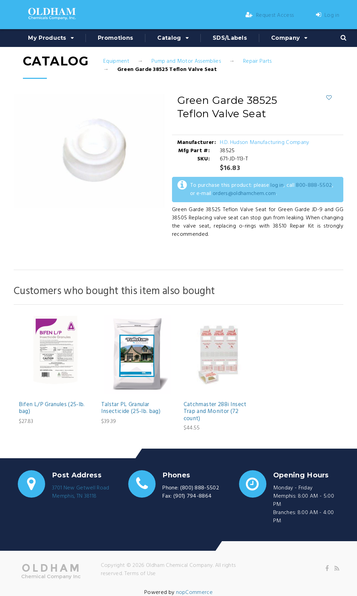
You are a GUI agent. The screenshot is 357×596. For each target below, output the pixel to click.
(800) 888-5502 (199, 488)
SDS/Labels (230, 38)
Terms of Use (140, 573)
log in (276, 185)
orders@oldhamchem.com (244, 193)
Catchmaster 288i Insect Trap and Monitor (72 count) (215, 411)
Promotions (115, 38)
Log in (327, 15)
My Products (47, 38)
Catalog (169, 38)
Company (285, 38)
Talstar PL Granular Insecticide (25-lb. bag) (130, 408)
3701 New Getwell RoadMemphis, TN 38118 (80, 492)
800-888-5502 (314, 185)
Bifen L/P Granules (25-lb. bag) (52, 408)
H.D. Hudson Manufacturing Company (264, 142)
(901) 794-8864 (192, 496)
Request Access (270, 15)
